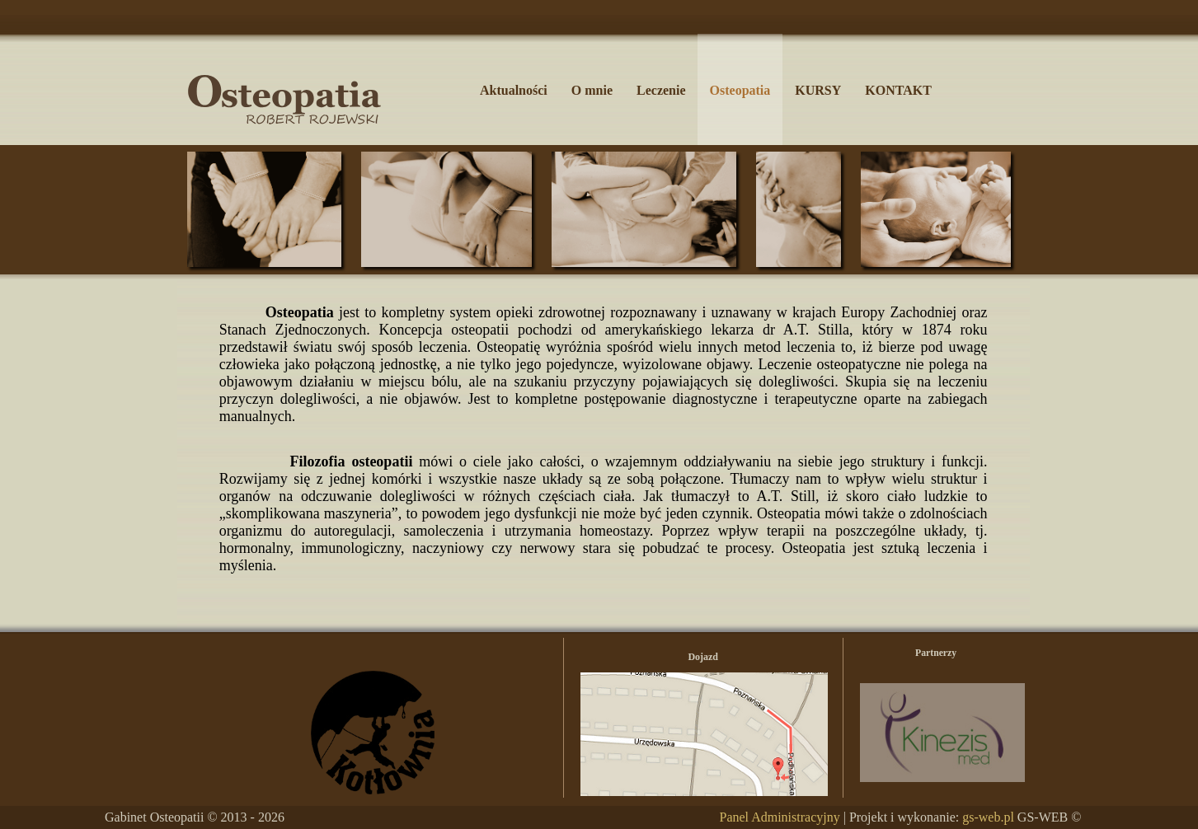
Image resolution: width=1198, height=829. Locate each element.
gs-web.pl (988, 817)
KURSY (818, 90)
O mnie (592, 90)
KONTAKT (898, 90)
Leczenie (661, 90)
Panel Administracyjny (779, 817)
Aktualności (513, 90)
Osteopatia (740, 90)
